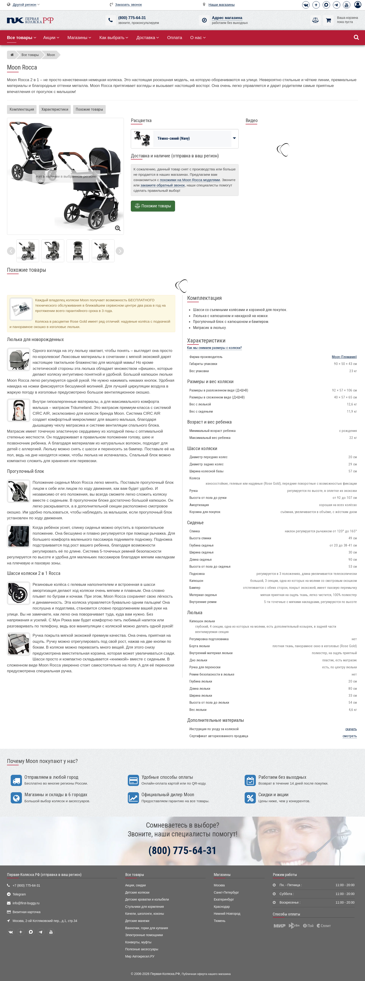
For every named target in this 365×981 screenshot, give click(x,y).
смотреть (350, 736)
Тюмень (219, 921)
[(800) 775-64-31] (110, 20)
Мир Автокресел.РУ (140, 956)
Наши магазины (222, 5)
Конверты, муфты (138, 942)
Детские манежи (137, 921)
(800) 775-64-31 (132, 18)
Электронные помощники (144, 935)
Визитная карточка (27, 912)
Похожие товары (89, 109)
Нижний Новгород (227, 913)
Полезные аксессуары (141, 949)
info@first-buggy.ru (26, 903)
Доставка (147, 37)
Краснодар (222, 906)
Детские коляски (137, 892)
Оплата (174, 37)
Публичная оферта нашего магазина (206, 974)
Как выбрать (113, 37)
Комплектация (22, 109)
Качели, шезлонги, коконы (144, 913)
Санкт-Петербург (226, 892)
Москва (219, 885)
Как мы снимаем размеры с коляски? (214, 348)
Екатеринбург (224, 899)
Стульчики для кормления (144, 906)
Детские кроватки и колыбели (147, 899)
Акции (51, 37)
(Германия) (344, 357)
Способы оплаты (286, 914)
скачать (351, 729)
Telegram (19, 894)
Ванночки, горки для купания (146, 928)
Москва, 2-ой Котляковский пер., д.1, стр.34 (45, 921)
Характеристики (54, 109)
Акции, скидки (135, 885)
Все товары (134, 874)
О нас (198, 37)
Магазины (79, 37)
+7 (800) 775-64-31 (26, 885)
